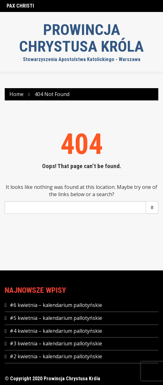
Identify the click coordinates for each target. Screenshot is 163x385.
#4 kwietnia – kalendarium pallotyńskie (56, 330)
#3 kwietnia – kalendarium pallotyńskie (56, 343)
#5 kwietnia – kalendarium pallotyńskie (56, 317)
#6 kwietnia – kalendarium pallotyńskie (56, 305)
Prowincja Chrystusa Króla (81, 38)
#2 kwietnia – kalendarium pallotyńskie (56, 356)
